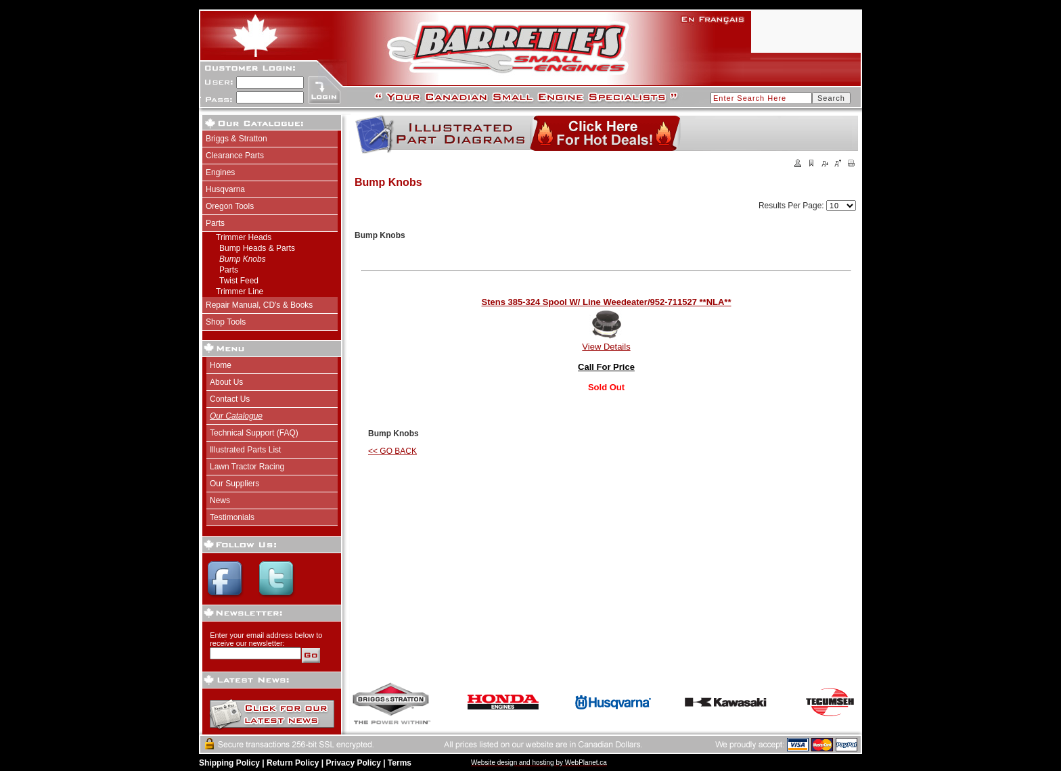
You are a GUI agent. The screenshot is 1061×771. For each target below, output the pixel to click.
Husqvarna (225, 189)
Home (220, 365)
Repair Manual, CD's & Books (259, 305)
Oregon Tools (230, 206)
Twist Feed (238, 280)
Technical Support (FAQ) (254, 433)
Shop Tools (226, 322)
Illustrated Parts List (245, 449)
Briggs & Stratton (236, 138)
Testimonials (232, 517)
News (220, 500)
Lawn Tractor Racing (247, 466)
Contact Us (230, 399)
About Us (226, 382)
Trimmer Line (239, 291)
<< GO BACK (392, 451)
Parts (215, 223)
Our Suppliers (234, 483)
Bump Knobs (242, 259)
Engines (220, 172)
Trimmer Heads (243, 237)
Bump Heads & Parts (257, 248)
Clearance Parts (235, 155)
